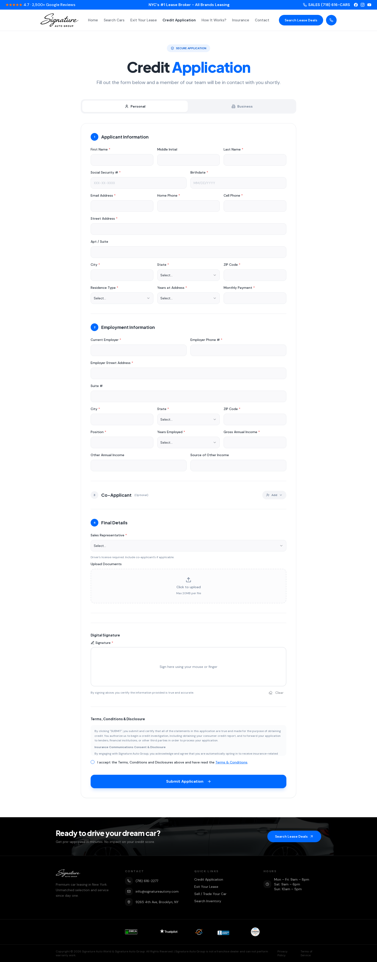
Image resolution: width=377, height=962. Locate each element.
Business (242, 106)
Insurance (240, 20)
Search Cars (114, 20)
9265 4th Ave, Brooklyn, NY (152, 902)
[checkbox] (92, 764)
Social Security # (106, 174)
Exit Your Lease (143, 20)
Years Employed (171, 434)
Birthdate (199, 174)
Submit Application (188, 783)
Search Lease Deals (301, 20)
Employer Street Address (112, 365)
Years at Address (172, 289)
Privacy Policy (282, 953)
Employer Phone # (206, 341)
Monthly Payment (239, 289)
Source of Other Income (209, 457)
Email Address (103, 197)
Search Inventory (207, 901)
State (163, 266)
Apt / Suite (99, 243)
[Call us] (331, 20)
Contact (262, 20)
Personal (135, 106)
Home (93, 20)
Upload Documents (106, 566)
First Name (100, 151)
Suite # (97, 388)
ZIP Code (232, 266)
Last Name (233, 151)
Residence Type (104, 289)
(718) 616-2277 (141, 881)
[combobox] (188, 277)
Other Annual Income (107, 457)
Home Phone (168, 197)
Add (274, 497)
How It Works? (213, 20)
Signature (102, 644)
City (95, 266)
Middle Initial (167, 151)
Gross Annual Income (242, 434)
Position (98, 434)
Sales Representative (109, 537)
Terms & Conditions (231, 764)
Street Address (104, 220)
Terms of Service (306, 953)
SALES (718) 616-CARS (326, 4)
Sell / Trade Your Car (210, 894)
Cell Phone (233, 197)
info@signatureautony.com (152, 891)
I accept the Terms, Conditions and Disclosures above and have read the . (172, 764)
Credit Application (179, 20)
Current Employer (106, 341)
